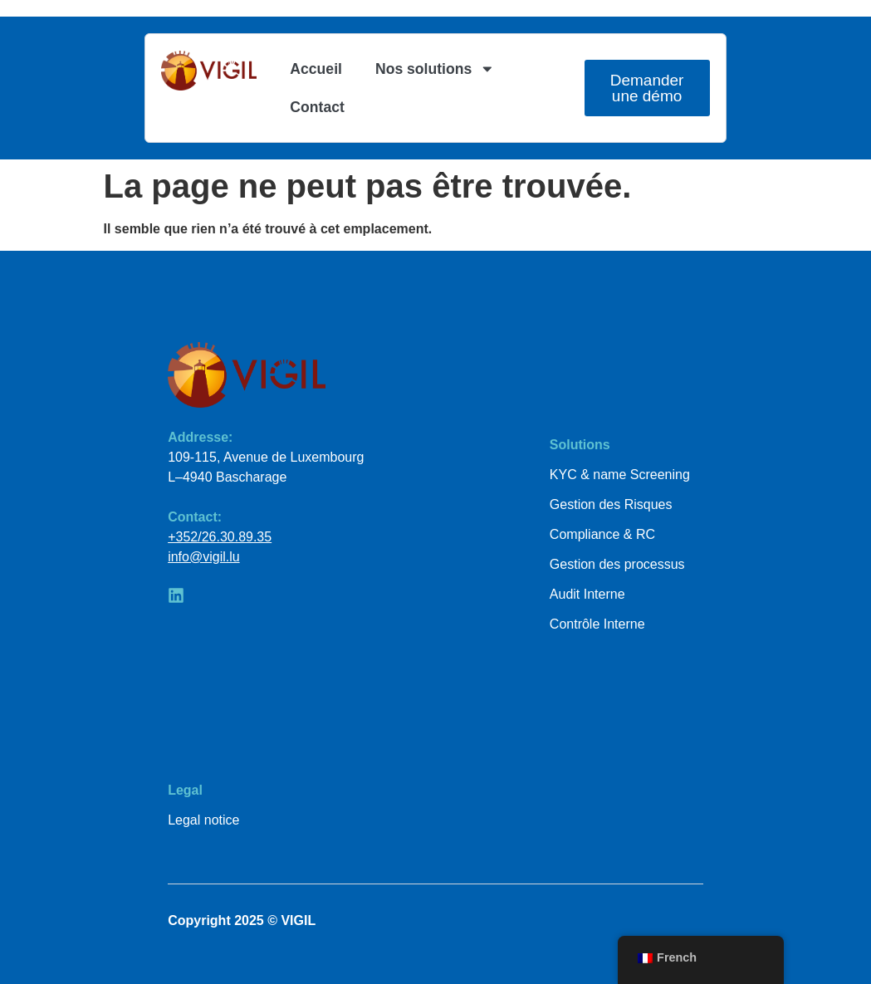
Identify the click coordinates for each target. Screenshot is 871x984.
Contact (317, 107)
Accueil (316, 69)
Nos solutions (435, 69)
